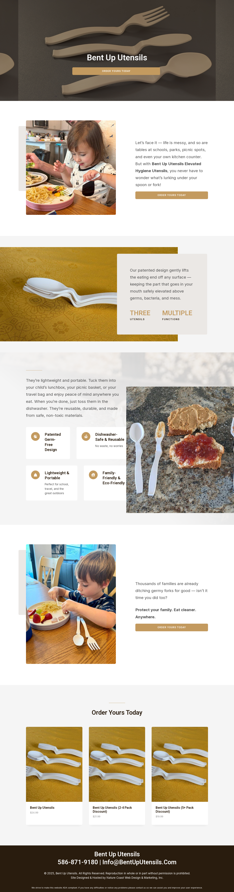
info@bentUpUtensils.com (139, 862)
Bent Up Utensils (42, 808)
